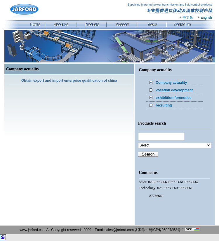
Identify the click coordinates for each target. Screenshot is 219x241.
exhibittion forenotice (173, 98)
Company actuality (171, 83)
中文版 (187, 17)
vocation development (174, 90)
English (206, 17)
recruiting (164, 105)
